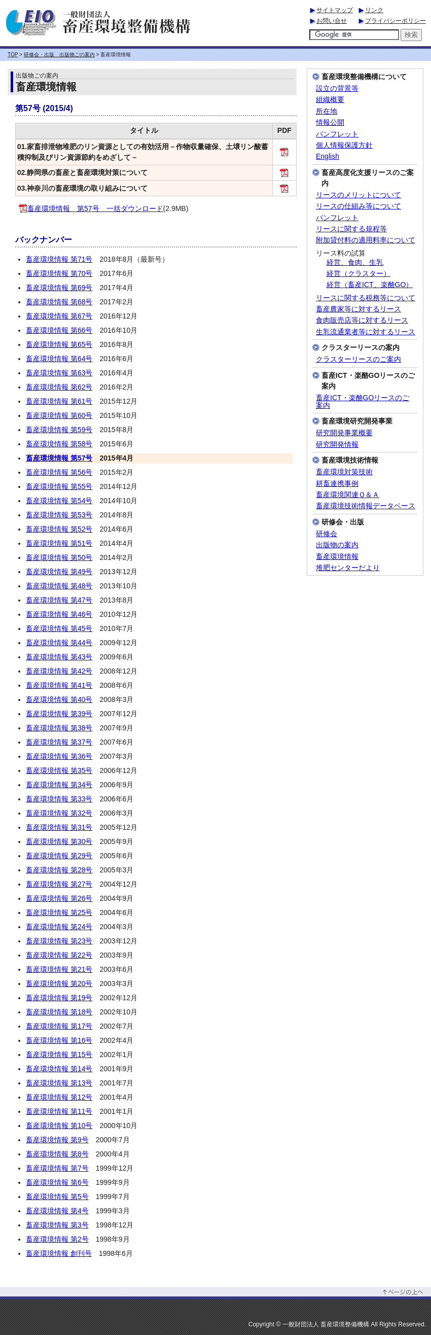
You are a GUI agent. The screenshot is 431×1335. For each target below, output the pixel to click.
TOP (13, 54)
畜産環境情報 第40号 (59, 699)
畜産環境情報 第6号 (57, 1182)
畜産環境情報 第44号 (59, 643)
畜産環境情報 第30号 (59, 841)
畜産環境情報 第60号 (59, 415)
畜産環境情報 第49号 (59, 572)
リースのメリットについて (358, 195)
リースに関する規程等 (351, 229)
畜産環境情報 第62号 (59, 387)
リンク (374, 10)
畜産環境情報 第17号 (59, 1026)
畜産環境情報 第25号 (59, 912)
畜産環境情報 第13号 (59, 1083)
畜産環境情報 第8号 (57, 1154)
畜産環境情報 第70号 (59, 273)
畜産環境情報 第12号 (59, 1097)
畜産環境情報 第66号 (59, 330)
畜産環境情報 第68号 (59, 302)
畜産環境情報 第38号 (59, 728)
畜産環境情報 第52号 (59, 529)
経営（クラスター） (358, 273)
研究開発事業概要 (344, 433)
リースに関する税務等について (365, 298)
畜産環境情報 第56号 (59, 472)
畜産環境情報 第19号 (59, 998)
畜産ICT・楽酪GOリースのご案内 (362, 401)
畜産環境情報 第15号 (59, 1054)
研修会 (326, 534)
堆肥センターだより (348, 568)
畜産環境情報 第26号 (59, 898)
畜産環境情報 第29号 (59, 856)
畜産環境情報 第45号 (59, 628)
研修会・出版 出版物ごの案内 (59, 54)
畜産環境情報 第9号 (57, 1140)
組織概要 (330, 99)
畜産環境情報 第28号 (59, 870)
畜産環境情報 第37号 (59, 742)
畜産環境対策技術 (344, 472)
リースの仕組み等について (358, 206)
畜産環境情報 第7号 (57, 1168)
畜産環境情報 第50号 (59, 557)
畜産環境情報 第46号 (59, 614)
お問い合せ (331, 20)
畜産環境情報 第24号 (59, 927)
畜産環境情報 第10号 (59, 1125)
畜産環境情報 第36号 (59, 756)
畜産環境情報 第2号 (57, 1239)
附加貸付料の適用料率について (365, 240)
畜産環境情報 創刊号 (59, 1253)
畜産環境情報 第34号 (59, 785)
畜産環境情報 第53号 (59, 515)
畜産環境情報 (337, 556)
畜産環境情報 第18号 (59, 1012)
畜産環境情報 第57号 (59, 458)
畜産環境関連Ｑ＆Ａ (347, 495)
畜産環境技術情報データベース (365, 506)
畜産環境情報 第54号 (59, 501)
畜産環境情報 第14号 (59, 1069)
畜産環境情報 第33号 (59, 799)
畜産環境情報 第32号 (59, 813)
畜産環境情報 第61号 (59, 401)
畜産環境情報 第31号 (59, 827)
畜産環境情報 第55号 (59, 486)
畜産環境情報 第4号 (57, 1211)
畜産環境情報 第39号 (59, 714)
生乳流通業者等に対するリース (365, 332)
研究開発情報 (337, 444)
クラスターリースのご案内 (358, 359)
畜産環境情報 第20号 (59, 983)
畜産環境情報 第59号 (59, 430)
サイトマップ (334, 10)
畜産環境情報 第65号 (59, 344)
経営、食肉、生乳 (355, 262)
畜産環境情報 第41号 (59, 685)
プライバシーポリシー (395, 20)
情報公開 (330, 122)
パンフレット (337, 134)
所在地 (326, 111)
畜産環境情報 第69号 (59, 288)
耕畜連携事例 (337, 483)
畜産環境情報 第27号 (59, 884)
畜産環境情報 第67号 (59, 316)
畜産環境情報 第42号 (59, 671)
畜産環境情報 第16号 (59, 1040)
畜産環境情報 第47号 (59, 600)
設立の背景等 (337, 88)
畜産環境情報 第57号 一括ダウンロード (91, 208)
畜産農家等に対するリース (358, 309)
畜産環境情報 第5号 (57, 1196)
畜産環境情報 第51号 (59, 543)
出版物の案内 (337, 545)
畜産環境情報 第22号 (59, 955)
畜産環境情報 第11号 (59, 1111)
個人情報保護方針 (344, 145)
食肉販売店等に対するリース (362, 320)
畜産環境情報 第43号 (59, 657)
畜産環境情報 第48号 (59, 586)
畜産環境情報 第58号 (59, 444)
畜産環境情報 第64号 (59, 359)
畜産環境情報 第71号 (59, 259)
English (327, 156)
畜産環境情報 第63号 (59, 373)
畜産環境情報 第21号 (59, 969)
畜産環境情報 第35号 (59, 770)
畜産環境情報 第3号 (57, 1225)
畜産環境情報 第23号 (59, 941)
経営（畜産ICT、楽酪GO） (370, 285)
